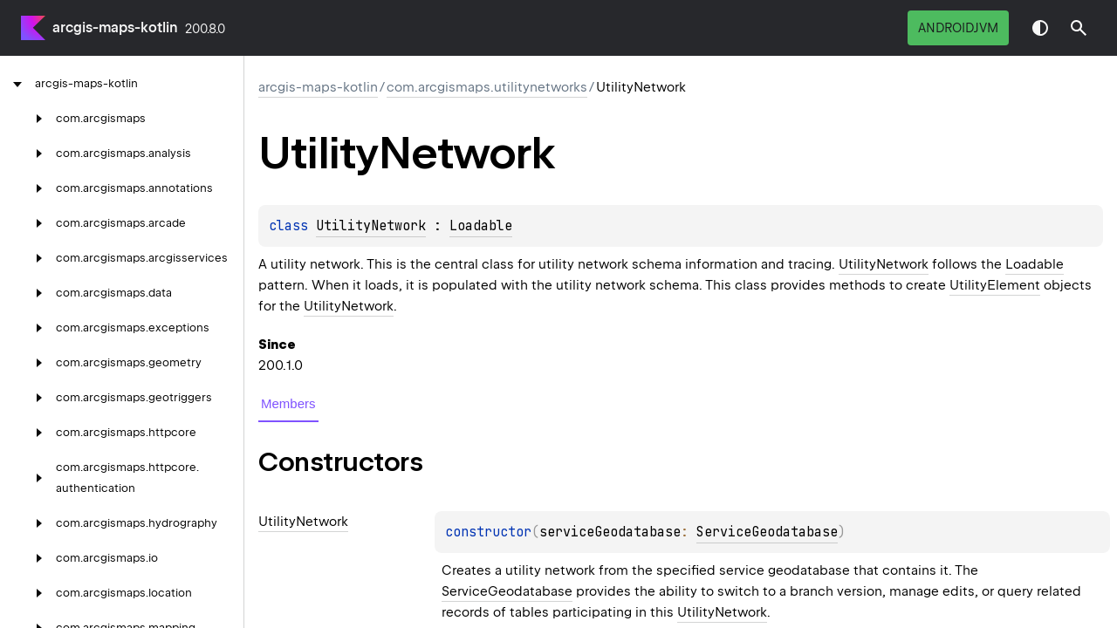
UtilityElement (994, 285)
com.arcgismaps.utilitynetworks (487, 87)
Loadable (480, 226)
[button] (1078, 27)
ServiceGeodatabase (767, 532)
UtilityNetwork (371, 226)
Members (288, 403)
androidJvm (958, 28)
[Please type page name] (1078, 27)
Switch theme (1040, 27)
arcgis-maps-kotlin (115, 27)
